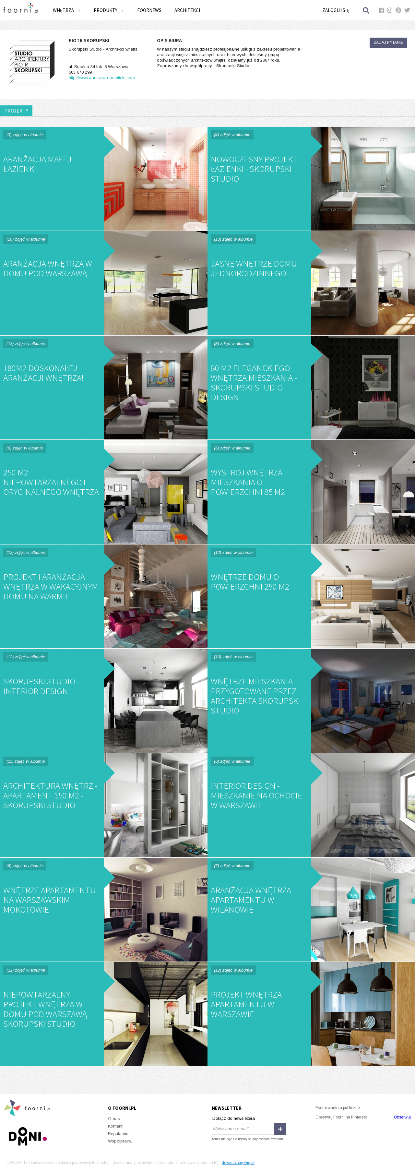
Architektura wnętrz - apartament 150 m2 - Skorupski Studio (104, 805)
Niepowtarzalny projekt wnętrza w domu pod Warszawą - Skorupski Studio (104, 1014)
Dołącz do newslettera (233, 1118)
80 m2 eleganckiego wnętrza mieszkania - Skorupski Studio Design (311, 387)
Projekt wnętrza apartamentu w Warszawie (311, 1014)
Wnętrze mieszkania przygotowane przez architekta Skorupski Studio (311, 701)
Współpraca (120, 1141)
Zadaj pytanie (388, 42)
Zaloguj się (335, 10)
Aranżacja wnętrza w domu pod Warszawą (104, 283)
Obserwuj (402, 1117)
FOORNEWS (149, 10)
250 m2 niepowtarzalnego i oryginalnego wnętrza (104, 492)
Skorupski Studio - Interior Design (104, 701)
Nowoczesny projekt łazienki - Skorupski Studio (311, 179)
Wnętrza (67, 10)
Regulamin (118, 1133)
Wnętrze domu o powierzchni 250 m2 (311, 596)
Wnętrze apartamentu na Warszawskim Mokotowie (104, 910)
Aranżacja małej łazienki (104, 179)
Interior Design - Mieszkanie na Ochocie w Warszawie (311, 805)
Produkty (109, 10)
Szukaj (366, 10)
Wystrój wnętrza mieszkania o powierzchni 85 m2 (311, 492)
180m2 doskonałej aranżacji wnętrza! (104, 387)
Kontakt (115, 1126)
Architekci (187, 10)
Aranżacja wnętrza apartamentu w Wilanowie (311, 910)
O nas (114, 1118)
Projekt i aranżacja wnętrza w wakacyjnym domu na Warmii (104, 596)
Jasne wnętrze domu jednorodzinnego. (311, 283)
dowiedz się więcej (238, 1162)
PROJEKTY (16, 110)
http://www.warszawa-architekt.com (102, 77)
